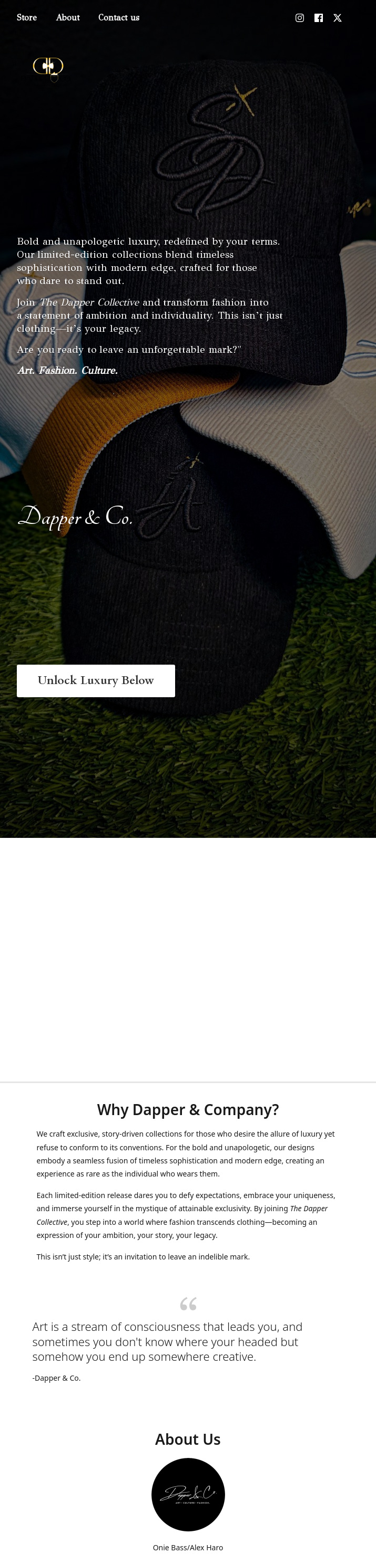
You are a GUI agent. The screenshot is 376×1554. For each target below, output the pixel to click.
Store (27, 18)
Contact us (118, 18)
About (67, 18)
